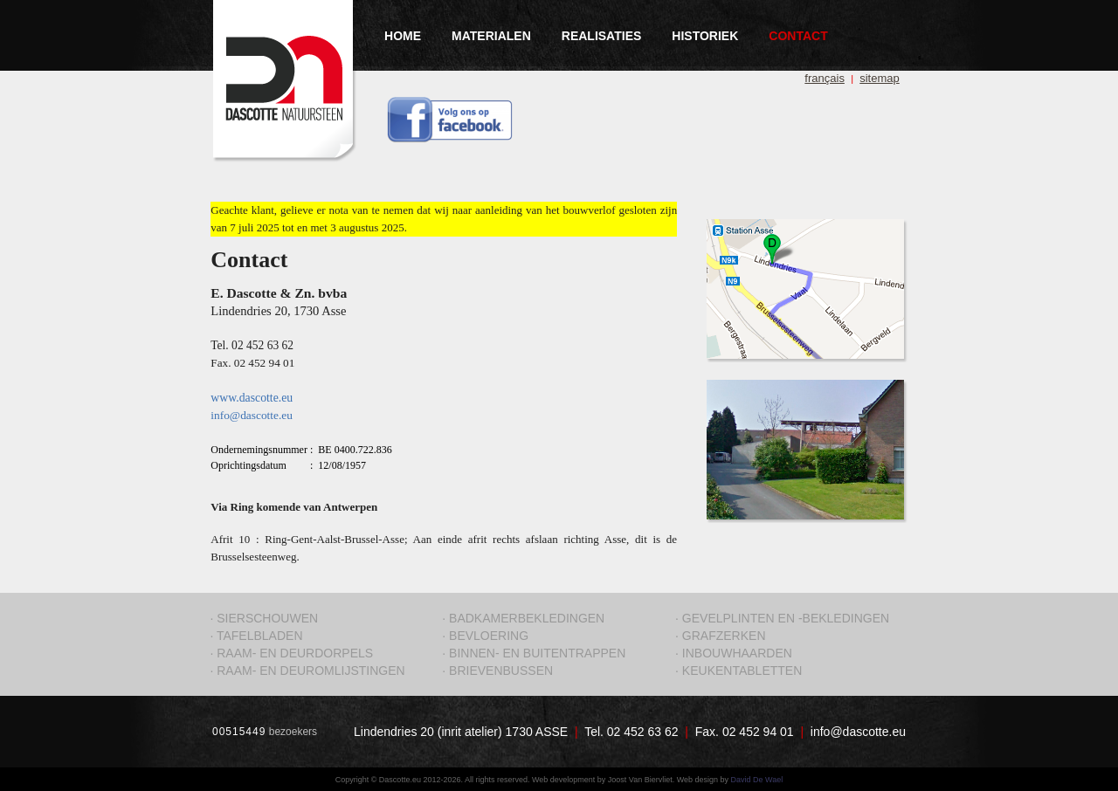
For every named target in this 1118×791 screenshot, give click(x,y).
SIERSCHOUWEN (267, 618)
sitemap (879, 78)
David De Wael (757, 779)
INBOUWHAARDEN (737, 653)
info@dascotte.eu (858, 732)
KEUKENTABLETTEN (742, 671)
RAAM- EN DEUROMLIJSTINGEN (310, 671)
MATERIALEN (491, 36)
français (824, 78)
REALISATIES (602, 36)
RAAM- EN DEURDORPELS (295, 653)
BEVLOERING (488, 636)
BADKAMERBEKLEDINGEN (526, 618)
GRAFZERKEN (724, 636)
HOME (402, 36)
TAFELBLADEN (260, 636)
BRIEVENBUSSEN (501, 671)
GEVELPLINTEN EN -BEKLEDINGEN (785, 618)
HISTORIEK (705, 36)
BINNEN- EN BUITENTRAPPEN (537, 653)
